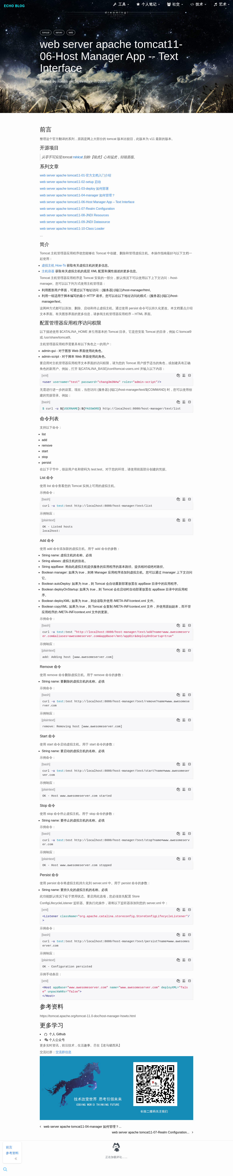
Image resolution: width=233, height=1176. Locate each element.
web (71, 32)
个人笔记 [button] (148, 4)
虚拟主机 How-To (54, 265)
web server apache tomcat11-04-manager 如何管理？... (80, 1126)
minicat (78, 157)
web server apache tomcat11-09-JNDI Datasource (75, 222)
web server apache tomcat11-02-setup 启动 (70, 182)
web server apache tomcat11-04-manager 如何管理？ (77, 195)
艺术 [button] (221, 4)
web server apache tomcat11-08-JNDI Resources (74, 215)
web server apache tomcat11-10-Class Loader (72, 228)
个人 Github (54, 1034)
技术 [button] (198, 4)
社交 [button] (175, 4)
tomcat (45, 32)
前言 (9, 1147)
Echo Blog (14, 6)
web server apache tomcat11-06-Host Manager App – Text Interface (87, 202)
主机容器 (48, 271)
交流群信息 (63, 1052)
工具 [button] (121, 4)
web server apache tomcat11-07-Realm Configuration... (152, 1132)
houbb (63, 81)
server (59, 32)
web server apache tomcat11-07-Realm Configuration (77, 208)
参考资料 (12, 1153)
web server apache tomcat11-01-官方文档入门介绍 (75, 175)
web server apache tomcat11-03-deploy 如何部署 (74, 188)
